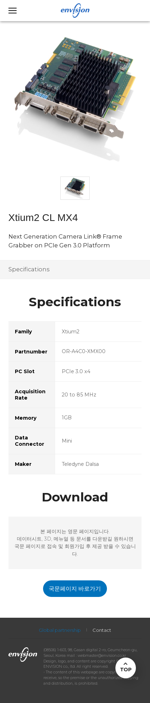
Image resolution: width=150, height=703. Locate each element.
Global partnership (60, 630)
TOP (125, 669)
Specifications (29, 269)
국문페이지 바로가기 (75, 588)
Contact (101, 630)
